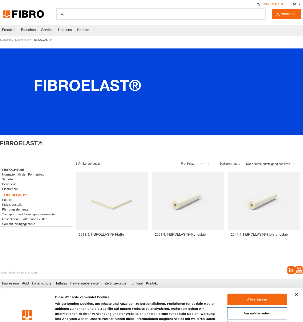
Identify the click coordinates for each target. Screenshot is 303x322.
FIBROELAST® (42, 39)
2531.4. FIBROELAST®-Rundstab (180, 235)
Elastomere (22, 39)
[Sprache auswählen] (296, 4)
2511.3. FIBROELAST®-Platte (101, 235)
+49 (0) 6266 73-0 (272, 4)
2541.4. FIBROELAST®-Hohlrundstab (259, 235)
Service (47, 30)
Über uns (65, 30)
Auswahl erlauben (257, 280)
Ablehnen (257, 294)
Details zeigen (223, 313)
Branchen (28, 30)
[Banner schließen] (296, 262)
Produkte (9, 30)
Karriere (83, 30)
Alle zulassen (257, 266)
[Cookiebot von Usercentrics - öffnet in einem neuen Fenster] (27, 314)
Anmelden (286, 14)
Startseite (6, 39)
